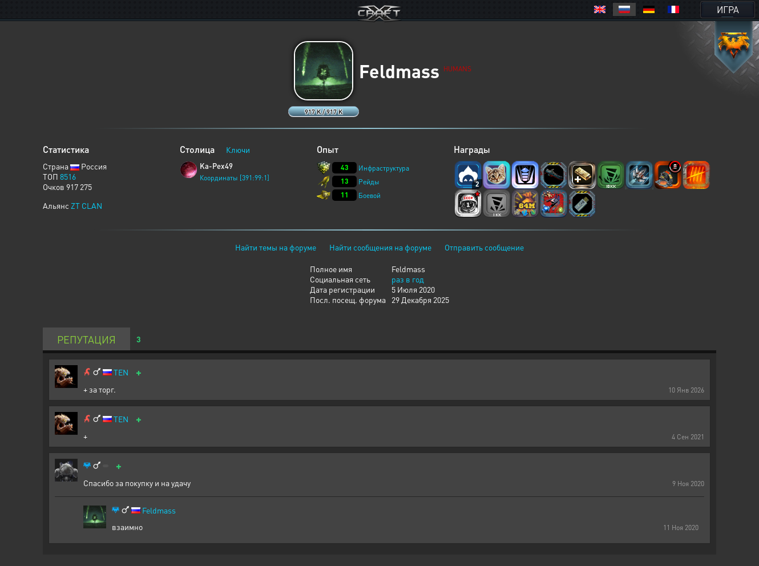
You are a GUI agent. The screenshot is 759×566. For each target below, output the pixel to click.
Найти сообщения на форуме (380, 247)
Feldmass (159, 510)
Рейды (369, 181)
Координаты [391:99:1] (234, 177)
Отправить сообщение (484, 247)
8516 (68, 176)
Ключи (238, 149)
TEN (121, 372)
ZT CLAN (86, 205)
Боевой (369, 195)
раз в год (407, 279)
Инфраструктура (383, 168)
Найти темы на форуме (275, 247)
